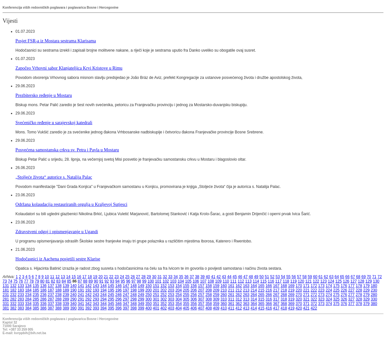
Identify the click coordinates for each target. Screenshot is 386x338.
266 (268, 294)
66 (347, 277)
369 (291, 303)
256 (193, 294)
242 (88, 294)
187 (51, 290)
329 (366, 299)
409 (216, 308)
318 (284, 299)
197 (126, 290)
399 (141, 308)
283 (21, 299)
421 (306, 308)
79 (37, 281)
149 (141, 285)
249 (141, 294)
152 (163, 285)
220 (299, 290)
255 (186, 294)
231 (6, 294)
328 (359, 299)
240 (73, 294)
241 (81, 294)
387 (51, 308)
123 (323, 281)
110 (226, 281)
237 (51, 294)
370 (299, 303)
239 (66, 294)
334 (28, 303)
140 (73, 285)
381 (6, 308)
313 (246, 299)
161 (231, 285)
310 (223, 299)
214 (253, 290)
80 (42, 281)
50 (261, 277)
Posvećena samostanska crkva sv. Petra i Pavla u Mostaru (67, 149)
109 (218, 281)
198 (133, 290)
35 (181, 277)
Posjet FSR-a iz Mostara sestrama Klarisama (55, 40)
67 (353, 277)
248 (133, 294)
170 (299, 285)
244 (103, 294)
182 (13, 290)
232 (13, 294)
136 (43, 285)
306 (193, 299)
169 (291, 285)
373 (321, 303)
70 (369, 277)
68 (358, 277)
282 (13, 299)
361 (231, 303)
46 (240, 277)
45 (235, 277)
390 (73, 308)
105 (188, 281)
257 (201, 294)
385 (36, 308)
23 (116, 277)
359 (216, 303)
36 (186, 277)
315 (261, 299)
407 (201, 308)
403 (171, 308)
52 (272, 277)
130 (376, 281)
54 (283, 277)
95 (123, 281)
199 (141, 290)
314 (253, 299)
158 (208, 285)
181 (6, 290)
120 (301, 281)
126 (346, 281)
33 (170, 277)
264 (253, 294)
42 (218, 277)
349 (141, 303)
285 (36, 299)
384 (28, 308)
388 (58, 308)
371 (306, 303)
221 (306, 290)
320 (299, 299)
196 (118, 290)
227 (351, 290)
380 (374, 303)
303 (171, 299)
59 (310, 277)
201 (156, 290)
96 (128, 281)
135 (36, 285)
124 (331, 281)
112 (241, 281)
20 (100, 277)
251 (156, 294)
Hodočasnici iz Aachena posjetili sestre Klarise (57, 258)
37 (192, 277)
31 (159, 277)
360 (223, 303)
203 (171, 290)
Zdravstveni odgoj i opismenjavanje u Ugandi (56, 231)
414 (253, 308)
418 (284, 308)
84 (64, 281)
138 (58, 285)
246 (118, 294)
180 (374, 285)
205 (186, 290)
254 (178, 294)
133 (21, 285)
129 (368, 281)
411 (231, 308)
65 (342, 277)
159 (216, 285)
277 (351, 294)
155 (186, 285)
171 (306, 285)
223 (321, 290)
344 (103, 303)
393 (96, 308)
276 (344, 294)
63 (331, 277)
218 (284, 290)
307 (201, 299)
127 (353, 281)
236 (43, 294)
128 (361, 281)
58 (304, 277)
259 (216, 294)
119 (293, 281)
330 (374, 299)
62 (326, 277)
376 (344, 303)
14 (68, 277)
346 (118, 303)
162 (239, 285)
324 (329, 299)
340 (73, 303)
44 (229, 277)
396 (118, 308)
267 (276, 294)
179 (366, 285)
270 (299, 294)
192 (88, 290)
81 (48, 281)
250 (148, 294)
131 (6, 285)
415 (261, 308)
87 (80, 281)
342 (88, 303)
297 (126, 299)
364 (253, 303)
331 (6, 303)
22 (111, 277)
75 (15, 281)
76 (21, 281)
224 (329, 290)
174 (329, 285)
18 (90, 277)
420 (299, 308)
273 (321, 294)
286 (43, 299)
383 (21, 308)
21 (106, 277)
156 (193, 285)
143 (96, 285)
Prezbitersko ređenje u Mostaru (43, 95)
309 (216, 299)
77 (26, 281)
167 (276, 285)
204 (178, 290)
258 (208, 294)
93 (112, 281)
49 (256, 277)
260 (223, 294)
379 (366, 303)
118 (286, 281)
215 (261, 290)
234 (28, 294)
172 (313, 285)
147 (126, 285)
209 (216, 290)
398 (133, 308)
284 (28, 299)
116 (271, 281)
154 (178, 285)
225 (336, 290)
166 (268, 285)
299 (141, 299)
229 (366, 290)
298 (133, 299)
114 (256, 281)
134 (28, 285)
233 (21, 294)
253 (171, 294)
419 (291, 308)
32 (165, 277)
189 (66, 290)
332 (13, 303)
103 (173, 281)
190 (73, 290)
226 (344, 290)
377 (351, 303)
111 (233, 281)
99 (144, 281)
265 (261, 294)
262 (239, 294)
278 (359, 294)
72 (380, 277)
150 (148, 285)
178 (359, 285)
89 (90, 281)
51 (267, 277)
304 (178, 299)
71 (374, 277)
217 (276, 290)
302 (163, 299)
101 (158, 281)
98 (139, 281)
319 (291, 299)
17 (84, 277)
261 (231, 294)
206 (193, 290)
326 (344, 299)
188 (58, 290)
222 (313, 290)
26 (132, 277)
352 (163, 303)
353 (171, 303)
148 (133, 285)
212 (239, 290)
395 (111, 308)
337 (51, 303)
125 (338, 281)
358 (208, 303)
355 (186, 303)
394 (103, 308)
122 (316, 281)
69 (363, 277)
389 (66, 308)
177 (351, 285)
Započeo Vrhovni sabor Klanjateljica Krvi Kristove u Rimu (68, 68)
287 (51, 299)
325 (336, 299)
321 (306, 299)
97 (133, 281)
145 (111, 285)
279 (366, 294)
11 (52, 277)
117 (278, 281)
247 (126, 294)
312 (239, 299)
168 (284, 285)
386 (43, 308)
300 (148, 299)
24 (122, 277)
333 (21, 303)
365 (261, 303)
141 (81, 285)
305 (186, 299)
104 (180, 281)
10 (47, 277)
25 (127, 277)
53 (277, 277)
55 (288, 277)
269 (291, 294)
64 (337, 277)
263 (246, 294)
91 (101, 281)
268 (284, 294)
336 (43, 303)
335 (36, 303)
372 (313, 303)
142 (88, 285)
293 (96, 299)
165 (261, 285)
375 (336, 303)
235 (36, 294)
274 (329, 294)
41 (213, 277)
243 (96, 294)
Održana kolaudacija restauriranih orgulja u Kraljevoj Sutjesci (71, 204)
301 (156, 299)
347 (126, 303)
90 (96, 281)
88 (85, 281)
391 (81, 308)
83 (58, 281)
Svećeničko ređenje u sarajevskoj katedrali (53, 122)
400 (148, 308)
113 (248, 281)
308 (208, 299)
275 (336, 294)
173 (321, 285)
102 (166, 281)
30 (154, 277)
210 (223, 290)
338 (58, 303)
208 (208, 290)
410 (223, 308)
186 (43, 290)
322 (313, 299)
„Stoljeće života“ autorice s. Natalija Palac (53, 177)
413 (246, 308)
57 (299, 277)
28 (143, 277)
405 (186, 308)
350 (148, 303)
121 (308, 281)
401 (156, 308)
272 (313, 294)
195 (111, 290)
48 (251, 277)
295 (111, 299)
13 (63, 277)
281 (6, 299)
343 (96, 303)
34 (176, 277)
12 (57, 277)
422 (313, 308)
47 (245, 277)
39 (202, 277)
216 (268, 290)
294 (103, 299)
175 (336, 285)
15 (74, 277)
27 (138, 277)
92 (106, 281)
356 (193, 303)
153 (171, 285)
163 (246, 285)
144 (103, 285)
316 (268, 299)
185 (36, 290)
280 (374, 294)
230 (374, 290)
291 (81, 299)
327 (351, 299)
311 (231, 299)
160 (223, 285)
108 (211, 281)
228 (359, 290)
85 (69, 281)
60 (315, 277)
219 (291, 290)
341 (81, 303)
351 (156, 303)
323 (321, 299)
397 (126, 308)
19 (95, 277)
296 (118, 299)
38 (197, 277)
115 (263, 281)
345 (111, 303)
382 (13, 308)
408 (208, 308)
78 (32, 281)
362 (239, 303)
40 (208, 277)
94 (117, 281)
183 (21, 290)
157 (201, 285)
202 (163, 290)
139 (66, 285)
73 (5, 281)
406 (193, 308)
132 (13, 285)
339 (66, 303)
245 (111, 294)
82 (53, 281)
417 (276, 308)
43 (224, 277)
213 (246, 290)
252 (163, 294)
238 (58, 294)
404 (178, 308)
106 (196, 281)
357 (201, 303)
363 (246, 303)
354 (178, 303)
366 (268, 303)
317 (276, 299)
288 (58, 299)
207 (201, 290)
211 (231, 290)
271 (306, 294)
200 (148, 290)
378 (359, 303)
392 (88, 308)
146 (118, 285)
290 (73, 299)
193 (96, 290)
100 (151, 281)
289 (66, 299)
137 (51, 285)
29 (149, 277)
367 (276, 303)
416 (268, 308)
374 (329, 303)
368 (284, 303)
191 (81, 290)
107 (203, 281)
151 (156, 285)
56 (294, 277)
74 (10, 281)
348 (133, 303)
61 (321, 277)
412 (239, 308)
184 (28, 290)
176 (344, 285)
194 (103, 290)
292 (88, 299)
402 (163, 308)
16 (79, 277)
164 (253, 285)
